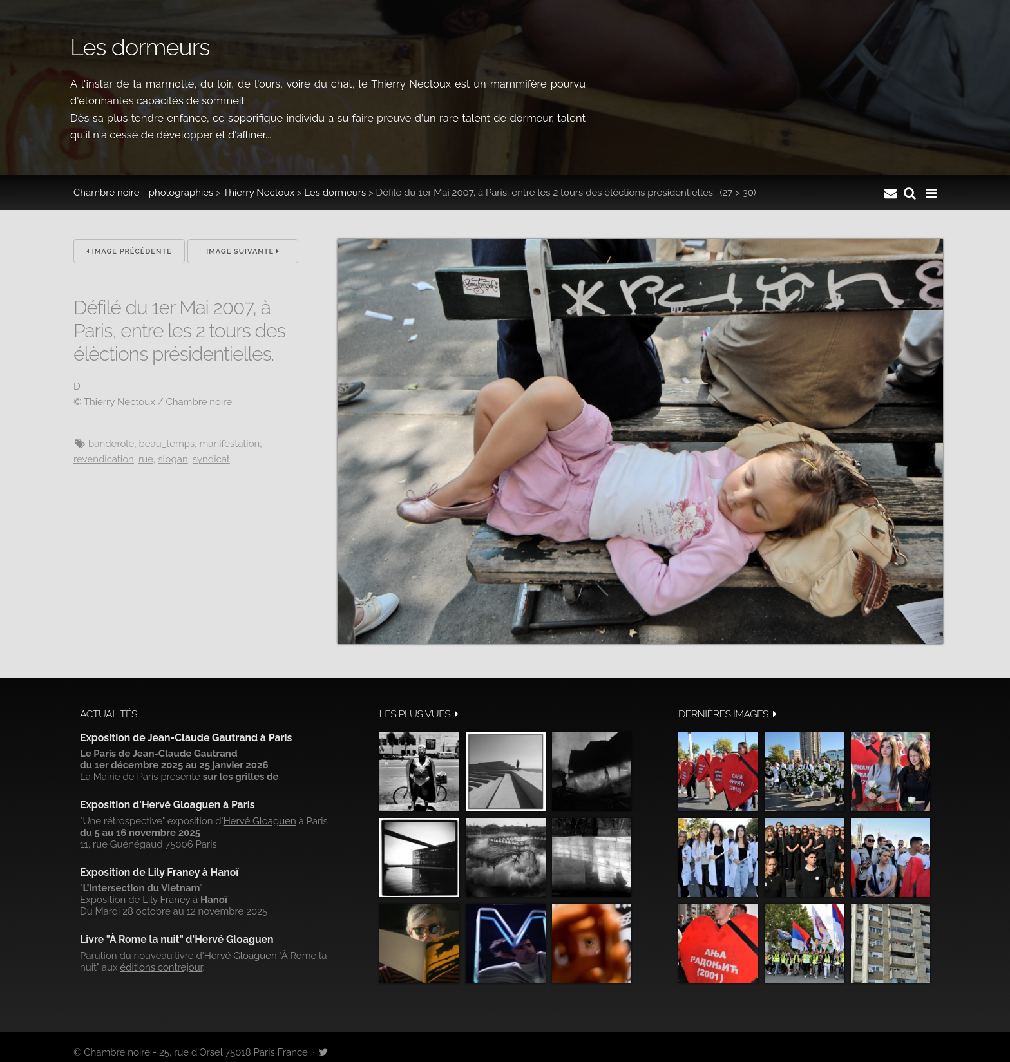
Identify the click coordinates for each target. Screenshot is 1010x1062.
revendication (103, 459)
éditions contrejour (161, 967)
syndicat (211, 459)
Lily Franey (166, 900)
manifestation (229, 444)
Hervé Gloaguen (260, 821)
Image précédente (129, 251)
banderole (111, 444)
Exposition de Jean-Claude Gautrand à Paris (186, 738)
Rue (145, 459)
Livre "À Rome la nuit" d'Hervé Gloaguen (177, 939)
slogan (172, 459)
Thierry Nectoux (258, 192)
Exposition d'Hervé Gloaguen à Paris (167, 805)
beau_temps (166, 444)
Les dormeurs (335, 192)
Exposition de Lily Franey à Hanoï (159, 872)
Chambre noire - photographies (143, 192)
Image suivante (243, 251)
